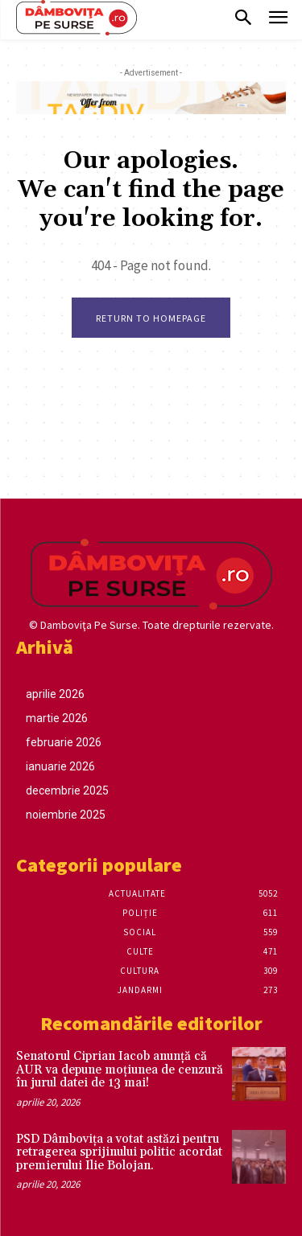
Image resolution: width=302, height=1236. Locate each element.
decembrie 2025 (67, 790)
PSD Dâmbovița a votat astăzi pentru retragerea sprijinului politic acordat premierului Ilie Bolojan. (119, 1152)
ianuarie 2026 (60, 766)
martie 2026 (57, 718)
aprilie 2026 (55, 694)
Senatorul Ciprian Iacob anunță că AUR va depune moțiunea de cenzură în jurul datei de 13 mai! (119, 1069)
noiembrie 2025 (65, 814)
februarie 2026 (63, 742)
